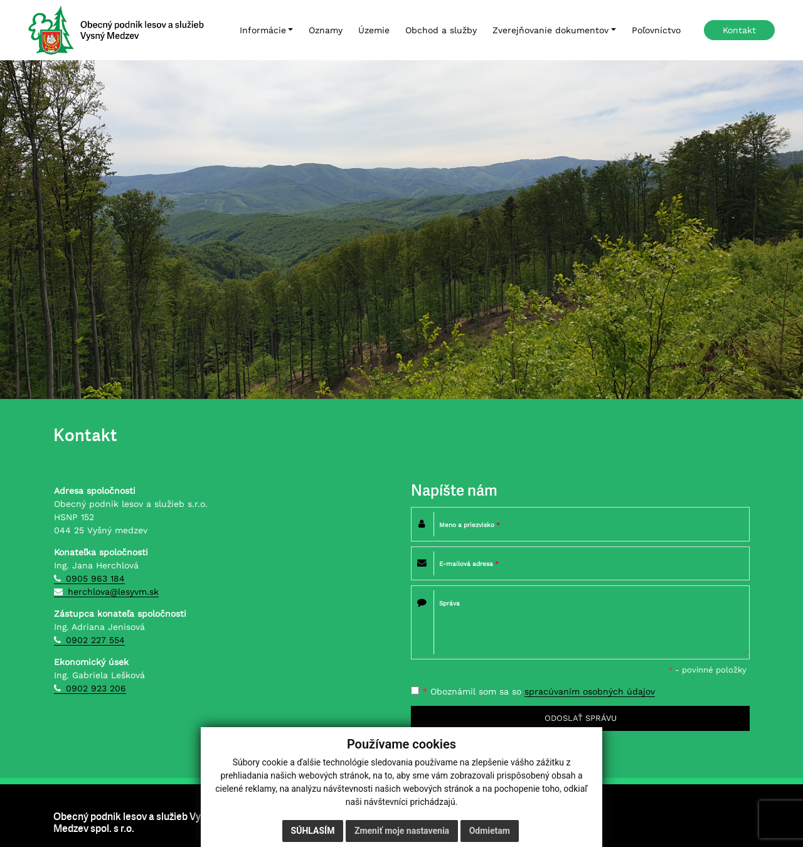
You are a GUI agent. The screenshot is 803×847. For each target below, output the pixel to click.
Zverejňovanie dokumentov (550, 30)
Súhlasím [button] (313, 831)
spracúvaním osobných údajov (589, 691)
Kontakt (739, 30)
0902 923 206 (96, 688)
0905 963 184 (95, 578)
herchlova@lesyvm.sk (113, 592)
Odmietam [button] (489, 831)
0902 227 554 (95, 640)
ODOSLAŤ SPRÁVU (581, 718)
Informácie (263, 30)
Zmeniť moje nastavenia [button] (401, 831)
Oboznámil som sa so (533, 691)
